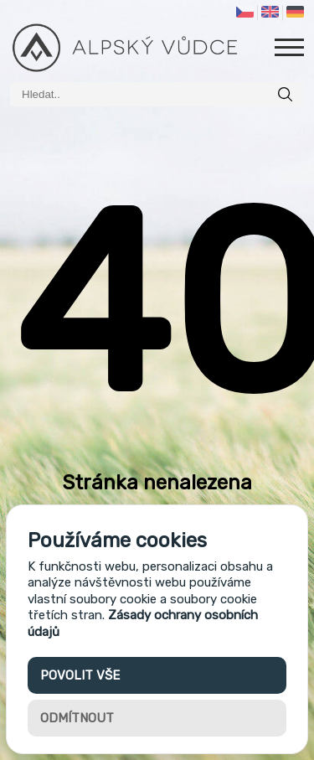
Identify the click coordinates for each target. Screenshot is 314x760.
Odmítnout (77, 718)
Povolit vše (80, 675)
